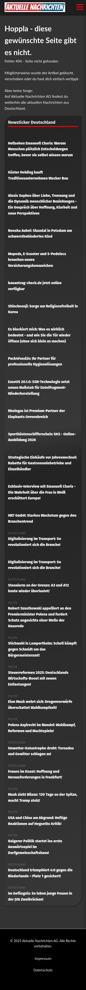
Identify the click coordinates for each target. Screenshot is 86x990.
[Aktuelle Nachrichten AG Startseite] (35, 10)
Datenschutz (43, 970)
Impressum (43, 958)
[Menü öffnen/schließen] (79, 7)
